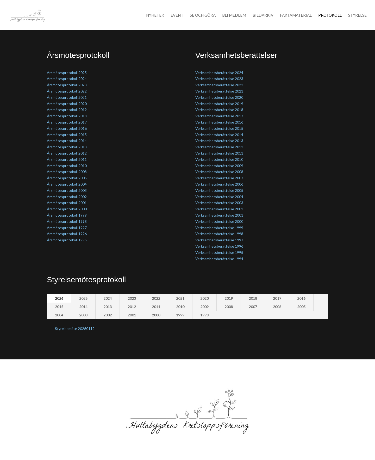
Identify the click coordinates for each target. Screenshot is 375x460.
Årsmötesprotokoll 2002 (67, 196)
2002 (107, 315)
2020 (204, 298)
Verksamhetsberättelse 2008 (219, 171)
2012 (132, 306)
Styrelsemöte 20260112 (75, 328)
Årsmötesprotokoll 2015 (67, 134)
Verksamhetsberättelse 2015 (219, 128)
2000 (156, 315)
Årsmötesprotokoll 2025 (67, 72)
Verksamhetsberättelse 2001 (219, 215)
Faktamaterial (296, 15)
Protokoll (330, 15)
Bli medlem (234, 15)
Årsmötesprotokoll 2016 (67, 128)
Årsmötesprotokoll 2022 (67, 91)
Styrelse (357, 15)
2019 (228, 298)
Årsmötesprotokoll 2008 (67, 171)
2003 (83, 315)
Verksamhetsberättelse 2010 (219, 159)
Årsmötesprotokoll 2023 (67, 85)
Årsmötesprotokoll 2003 (67, 190)
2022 (156, 298)
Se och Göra (203, 15)
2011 (156, 306)
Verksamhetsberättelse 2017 (219, 116)
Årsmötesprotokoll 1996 (67, 233)
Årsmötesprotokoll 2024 (67, 78)
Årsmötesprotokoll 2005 (67, 178)
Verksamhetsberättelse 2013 (219, 140)
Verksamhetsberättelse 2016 (219, 122)
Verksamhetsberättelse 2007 (219, 178)
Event (177, 15)
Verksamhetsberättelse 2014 (219, 134)
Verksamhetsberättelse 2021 (219, 91)
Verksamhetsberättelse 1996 (219, 246)
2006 (277, 306)
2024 (107, 298)
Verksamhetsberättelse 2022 (219, 85)
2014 (83, 306)
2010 (180, 306)
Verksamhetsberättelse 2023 (219, 78)
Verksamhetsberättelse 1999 (219, 227)
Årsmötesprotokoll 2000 (67, 209)
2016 (301, 298)
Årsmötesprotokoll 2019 (67, 109)
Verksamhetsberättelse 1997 (219, 240)
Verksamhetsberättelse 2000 (219, 221)
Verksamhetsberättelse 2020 (219, 97)
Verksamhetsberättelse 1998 (219, 233)
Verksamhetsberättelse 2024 (219, 72)
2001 (132, 315)
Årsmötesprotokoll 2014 (67, 140)
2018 (253, 298)
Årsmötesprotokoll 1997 (67, 227)
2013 (107, 306)
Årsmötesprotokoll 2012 (67, 153)
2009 (204, 306)
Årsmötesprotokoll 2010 (67, 165)
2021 (180, 298)
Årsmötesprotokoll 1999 (67, 215)
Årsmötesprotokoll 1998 (67, 221)
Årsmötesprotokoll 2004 (67, 184)
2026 (59, 298)
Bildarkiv (263, 15)
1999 (180, 315)
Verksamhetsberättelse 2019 (219, 103)
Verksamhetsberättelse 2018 (219, 109)
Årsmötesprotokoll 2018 (67, 116)
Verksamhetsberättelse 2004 (219, 196)
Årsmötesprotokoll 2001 (67, 202)
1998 (204, 315)
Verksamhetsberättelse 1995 (219, 252)
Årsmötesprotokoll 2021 (67, 97)
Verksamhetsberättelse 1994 (219, 258)
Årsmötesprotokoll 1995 (67, 240)
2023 (132, 298)
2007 (253, 306)
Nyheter (155, 15)
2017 (277, 298)
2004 (59, 315)
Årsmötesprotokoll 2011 (67, 159)
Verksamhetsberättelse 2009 (219, 165)
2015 (59, 306)
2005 (301, 306)
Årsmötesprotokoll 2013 (67, 147)
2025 (83, 298)
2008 (228, 306)
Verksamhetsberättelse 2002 (219, 209)
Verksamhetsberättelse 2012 (219, 147)
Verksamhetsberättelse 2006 (219, 184)
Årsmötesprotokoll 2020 (67, 103)
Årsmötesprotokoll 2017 (67, 122)
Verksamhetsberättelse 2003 (219, 202)
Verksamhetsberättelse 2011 (219, 153)
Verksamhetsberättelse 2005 (219, 190)
